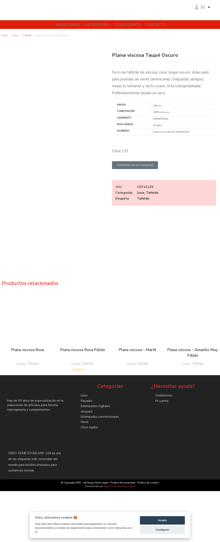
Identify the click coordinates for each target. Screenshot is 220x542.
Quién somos (127, 24)
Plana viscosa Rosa (27, 295)
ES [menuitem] (203, 7)
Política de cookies (148, 428)
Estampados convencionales (100, 362)
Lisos (15, 35)
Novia (85, 367)
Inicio (5, 35)
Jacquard (87, 357)
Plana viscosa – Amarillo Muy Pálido (192, 298)
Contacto (156, 24)
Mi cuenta (162, 346)
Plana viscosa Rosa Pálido (82, 295)
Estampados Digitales (96, 352)
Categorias (96, 24)
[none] (207, 7)
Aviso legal (101, 428)
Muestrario (65, 24)
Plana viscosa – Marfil (137, 295)
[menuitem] (207, 7)
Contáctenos (164, 341)
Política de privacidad (122, 428)
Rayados (87, 346)
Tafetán (27, 35)
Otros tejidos (90, 373)
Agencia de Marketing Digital (119, 432)
